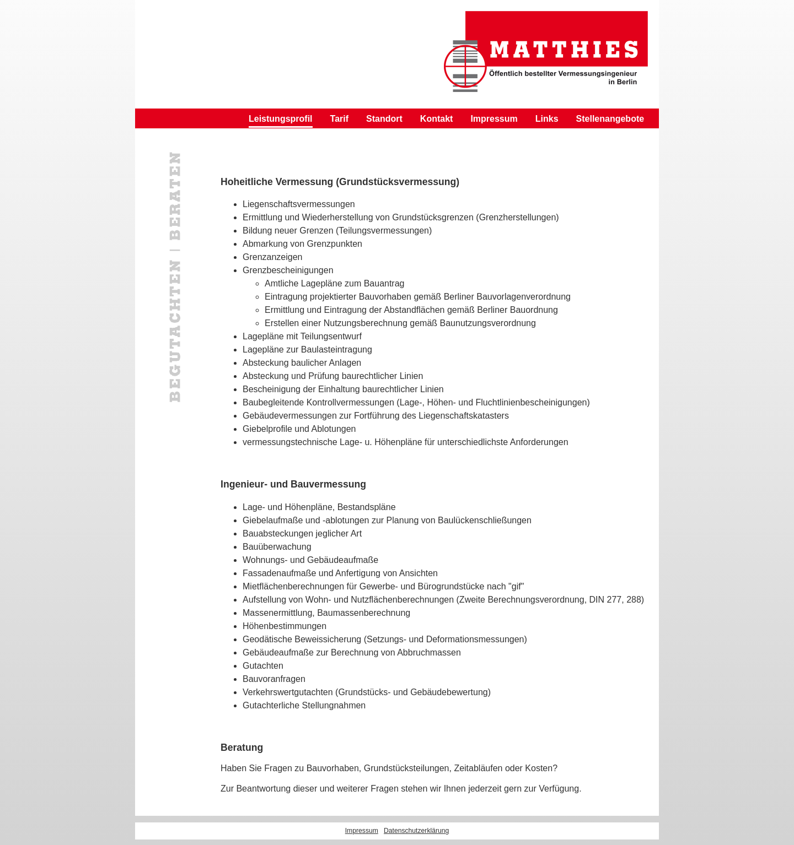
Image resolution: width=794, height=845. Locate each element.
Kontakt (436, 118)
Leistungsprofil (281, 118)
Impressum (493, 118)
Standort (384, 118)
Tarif (339, 118)
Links (547, 118)
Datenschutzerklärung (416, 831)
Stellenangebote (610, 118)
